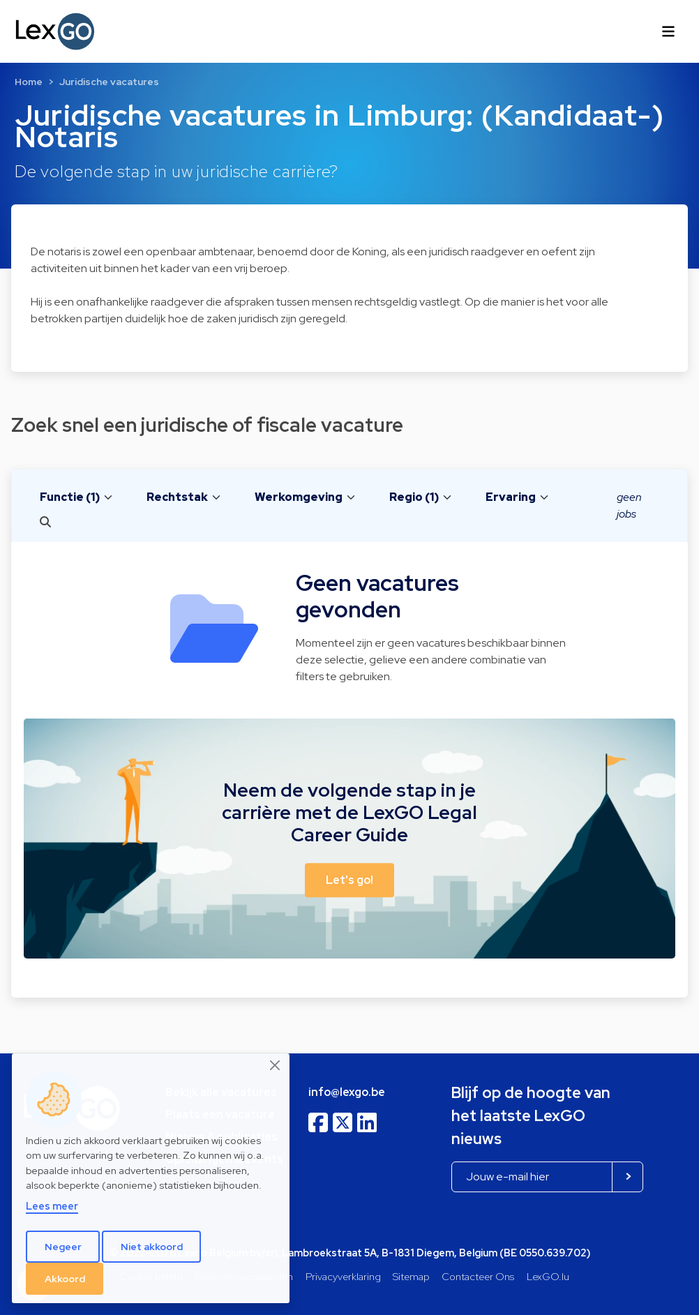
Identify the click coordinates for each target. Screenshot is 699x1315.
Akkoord (65, 1278)
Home (29, 81)
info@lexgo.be (346, 1092)
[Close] (275, 1065)
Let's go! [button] (349, 880)
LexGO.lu (548, 1276)
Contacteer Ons (478, 1276)
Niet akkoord (152, 1246)
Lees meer (52, 1205)
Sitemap (411, 1276)
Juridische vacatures (109, 81)
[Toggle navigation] (668, 31)
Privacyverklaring (343, 1276)
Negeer (63, 1246)
